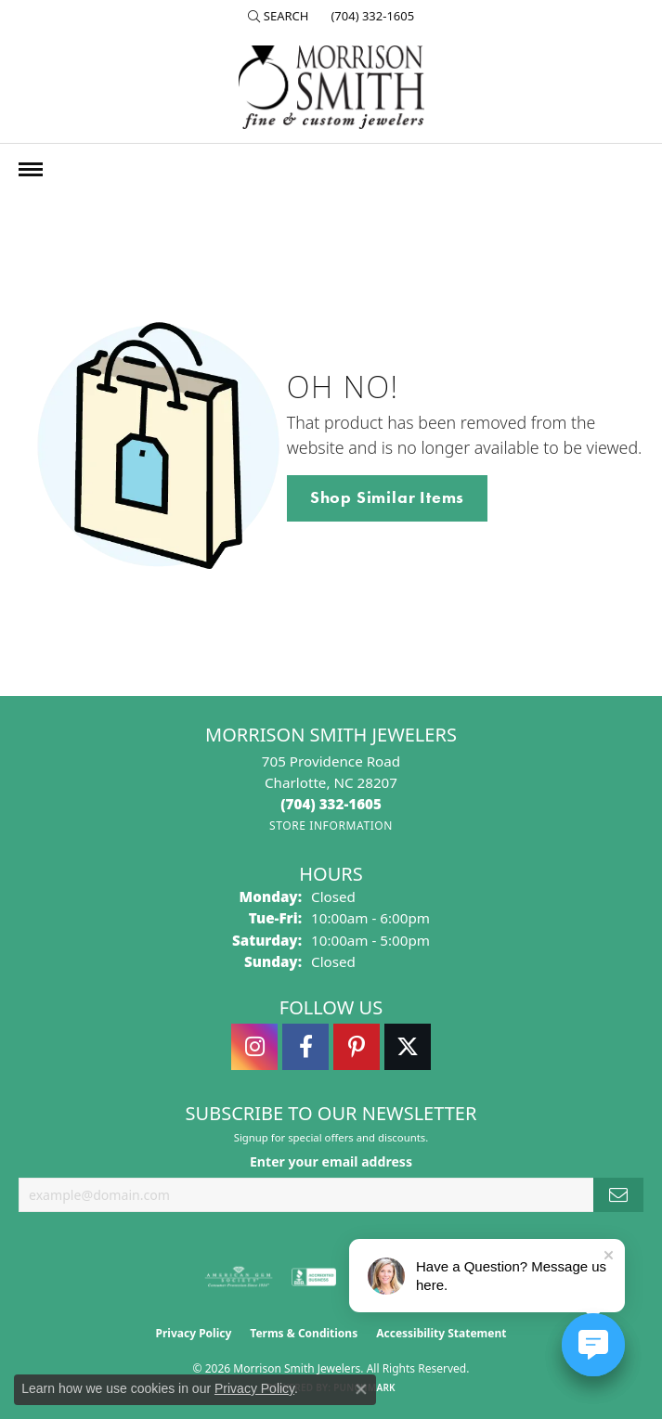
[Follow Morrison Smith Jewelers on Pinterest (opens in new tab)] (356, 1047)
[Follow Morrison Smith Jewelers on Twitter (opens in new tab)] (407, 1047)
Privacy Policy (194, 1333)
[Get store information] (331, 825)
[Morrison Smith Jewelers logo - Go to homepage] (331, 87)
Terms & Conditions (303, 1333)
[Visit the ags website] (238, 1277)
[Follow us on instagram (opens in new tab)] (254, 1047)
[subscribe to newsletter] (618, 1195)
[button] (278, 16)
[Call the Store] (331, 803)
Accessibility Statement (441, 1333)
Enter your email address (331, 1161)
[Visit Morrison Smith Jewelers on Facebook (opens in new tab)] (305, 1047)
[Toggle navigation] (30, 169)
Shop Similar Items (387, 497)
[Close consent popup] (361, 1389)
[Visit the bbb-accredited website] (314, 1277)
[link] (370, 16)
